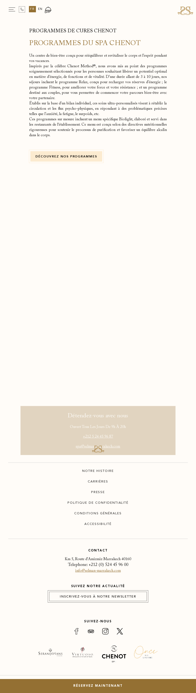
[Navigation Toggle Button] (12, 9)
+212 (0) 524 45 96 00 (108, 565)
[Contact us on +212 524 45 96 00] (22, 9)
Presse (98, 492)
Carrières (98, 481)
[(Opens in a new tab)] (50, 655)
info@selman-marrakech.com (98, 571)
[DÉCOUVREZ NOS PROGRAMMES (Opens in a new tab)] (66, 156)
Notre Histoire (98, 471)
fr (32, 9)
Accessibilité (97, 524)
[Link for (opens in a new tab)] (76, 632)
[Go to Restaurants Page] (48, 12)
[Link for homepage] (185, 10)
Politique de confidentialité (98, 502)
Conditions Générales (98, 513)
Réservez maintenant (97, 685)
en (40, 9)
